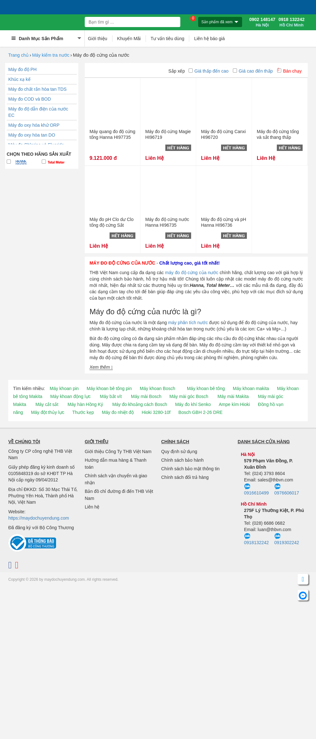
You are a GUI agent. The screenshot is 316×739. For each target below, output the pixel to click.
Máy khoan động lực (70, 396)
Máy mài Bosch (146, 396)
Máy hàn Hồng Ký (85, 404)
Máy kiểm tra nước (50, 55)
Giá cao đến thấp (253, 71)
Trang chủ (18, 55)
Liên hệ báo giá (209, 38)
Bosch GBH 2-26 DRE (200, 412)
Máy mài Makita (233, 396)
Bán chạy (289, 71)
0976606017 (286, 489)
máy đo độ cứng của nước (191, 272)
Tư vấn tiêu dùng (167, 38)
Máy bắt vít (111, 396)
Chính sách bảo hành (182, 460)
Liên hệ (92, 506)
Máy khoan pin (64, 388)
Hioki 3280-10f (156, 412)
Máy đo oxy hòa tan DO (31, 135)
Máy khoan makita (251, 388)
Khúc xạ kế (19, 79)
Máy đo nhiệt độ (118, 412)
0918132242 (256, 539)
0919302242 (286, 539)
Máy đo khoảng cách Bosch (139, 404)
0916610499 (256, 489)
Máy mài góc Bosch (188, 396)
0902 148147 (262, 22)
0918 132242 (291, 22)
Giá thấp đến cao (208, 71)
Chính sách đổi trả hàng (185, 477)
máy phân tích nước (188, 322)
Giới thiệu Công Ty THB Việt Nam (118, 451)
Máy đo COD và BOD (29, 99)
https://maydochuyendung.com (38, 518)
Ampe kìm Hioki (234, 404)
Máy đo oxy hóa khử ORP (34, 125)
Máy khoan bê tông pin (109, 388)
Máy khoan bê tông (206, 388)
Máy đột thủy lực (47, 412)
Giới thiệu (97, 38)
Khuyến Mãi (129, 38)
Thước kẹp (83, 412)
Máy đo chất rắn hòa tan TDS (37, 89)
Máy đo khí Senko (193, 404)
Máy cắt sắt (46, 404)
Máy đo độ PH (22, 69)
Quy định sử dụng (179, 451)
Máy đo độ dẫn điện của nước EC (38, 112)
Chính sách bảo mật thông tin (190, 468)
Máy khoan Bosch (157, 388)
